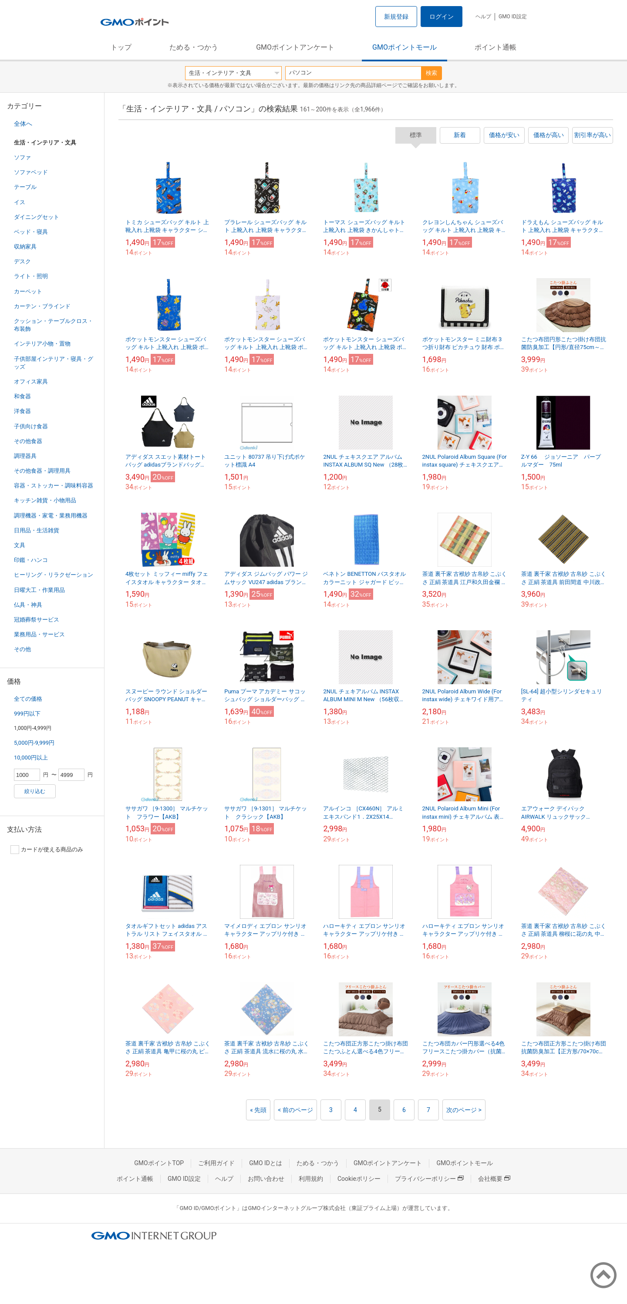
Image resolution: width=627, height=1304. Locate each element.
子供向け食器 (31, 426)
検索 (431, 73)
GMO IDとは (265, 1162)
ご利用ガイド (216, 1162)
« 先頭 (258, 1109)
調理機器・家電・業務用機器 (51, 515)
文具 (19, 545)
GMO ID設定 (513, 16)
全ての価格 (28, 699)
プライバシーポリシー (429, 1178)
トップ (121, 47)
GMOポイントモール (404, 47)
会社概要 (494, 1178)
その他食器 (28, 441)
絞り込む (34, 791)
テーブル (25, 187)
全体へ (23, 123)
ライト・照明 (31, 276)
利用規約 (311, 1178)
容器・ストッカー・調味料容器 (53, 485)
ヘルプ (483, 16)
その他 (22, 649)
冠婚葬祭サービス (36, 619)
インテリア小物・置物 (42, 343)
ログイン (441, 16)
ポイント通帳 (495, 47)
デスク (22, 261)
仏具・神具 (28, 605)
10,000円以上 (31, 757)
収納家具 (25, 246)
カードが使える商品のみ (46, 849)
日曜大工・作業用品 (39, 590)
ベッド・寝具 (31, 232)
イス (19, 202)
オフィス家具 (31, 381)
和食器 (22, 396)
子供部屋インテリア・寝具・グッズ (53, 363)
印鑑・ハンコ (31, 560)
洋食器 (22, 411)
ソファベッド (31, 172)
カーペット (28, 291)
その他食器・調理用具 (42, 470)
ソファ (22, 157)
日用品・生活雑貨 (36, 530)
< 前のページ (295, 1109)
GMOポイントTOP (159, 1162)
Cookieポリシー (359, 1178)
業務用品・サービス (39, 634)
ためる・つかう (193, 47)
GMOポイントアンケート (295, 47)
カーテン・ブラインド (42, 306)
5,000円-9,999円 (34, 742)
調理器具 (25, 456)
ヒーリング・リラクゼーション (53, 574)
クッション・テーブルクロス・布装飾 (53, 325)
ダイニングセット (36, 217)
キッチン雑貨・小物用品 (45, 500)
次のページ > (464, 1109)
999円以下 (27, 713)
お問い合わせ (266, 1178)
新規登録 (396, 16)
